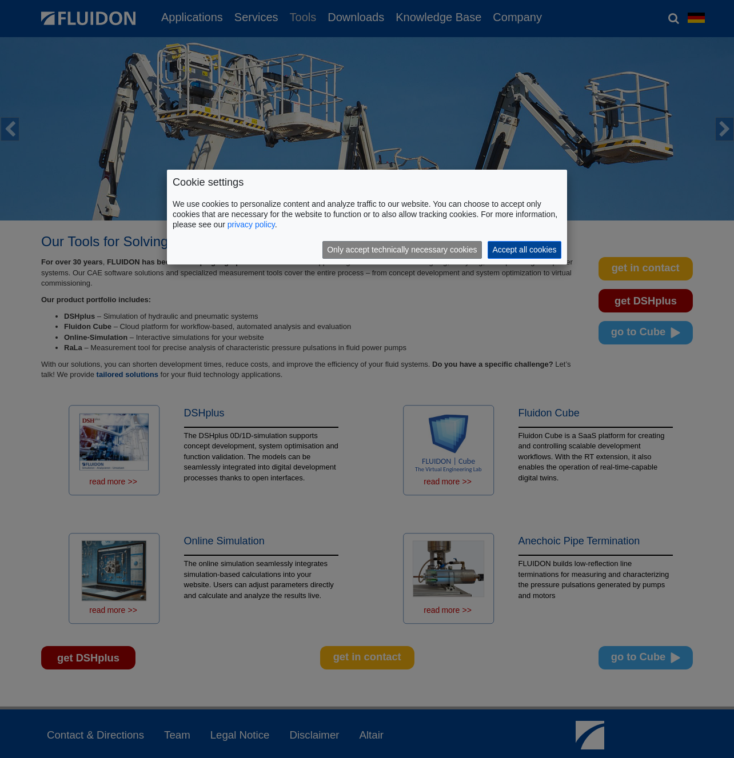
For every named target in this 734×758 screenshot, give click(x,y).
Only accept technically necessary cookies (402, 249)
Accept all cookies (524, 249)
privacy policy (251, 224)
